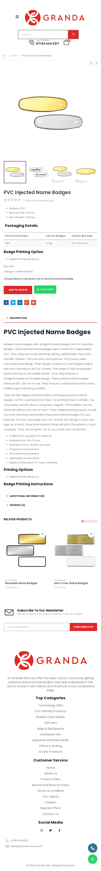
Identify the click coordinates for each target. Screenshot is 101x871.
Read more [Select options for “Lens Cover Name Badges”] (91, 534)
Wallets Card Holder (50, 717)
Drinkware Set (50, 734)
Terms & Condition (50, 791)
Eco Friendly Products (50, 711)
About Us (50, 773)
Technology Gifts (50, 705)
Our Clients (51, 797)
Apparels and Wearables (50, 740)
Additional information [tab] (27, 496)
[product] (26, 550)
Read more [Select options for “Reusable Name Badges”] (42, 534)
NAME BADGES (24, 271)
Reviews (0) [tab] (17, 505)
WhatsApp (45, 289)
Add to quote (18, 290)
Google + (26, 302)
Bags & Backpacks (50, 729)
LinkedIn (19, 302)
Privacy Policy (50, 779)
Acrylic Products (51, 752)
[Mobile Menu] (17, 17)
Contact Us (50, 814)
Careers (50, 802)
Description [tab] (18, 318)
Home (50, 768)
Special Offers (50, 808)
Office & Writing (50, 746)
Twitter (13, 302)
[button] (82, 521)
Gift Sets (50, 723)
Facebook (6, 302)
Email (33, 302)
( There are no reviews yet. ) (39, 200)
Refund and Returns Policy (50, 785)
